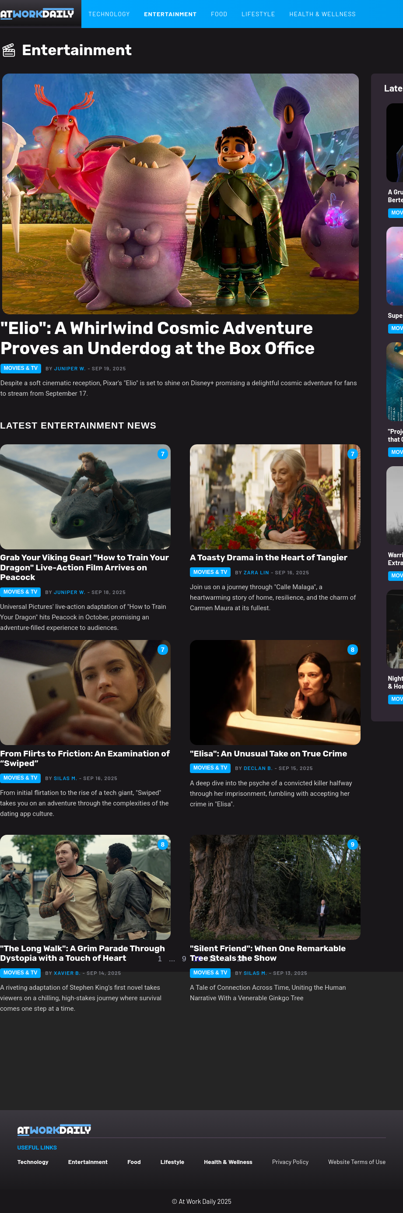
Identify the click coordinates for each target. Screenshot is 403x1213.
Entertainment (170, 14)
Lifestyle (258, 14)
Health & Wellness (322, 14)
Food (219, 14)
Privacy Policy (290, 1161)
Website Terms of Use (356, 1161)
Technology (109, 14)
